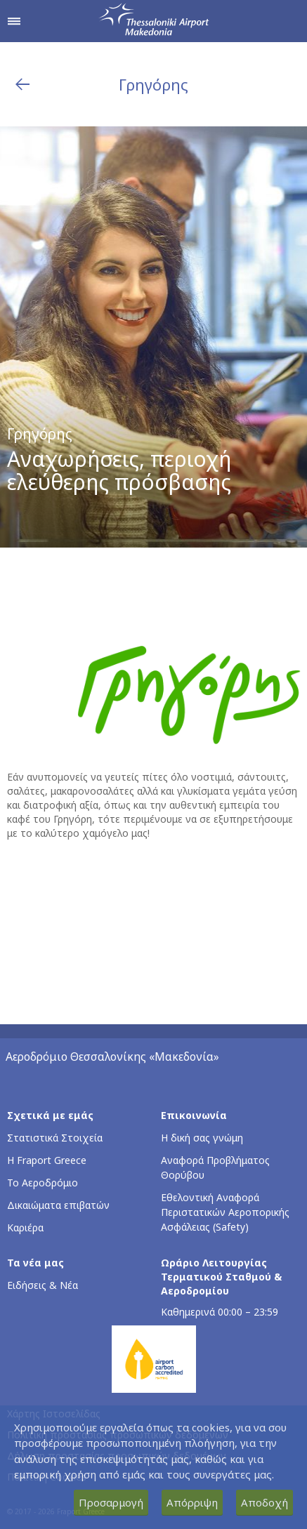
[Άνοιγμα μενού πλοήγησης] (14, 21)
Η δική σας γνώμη (202, 1137)
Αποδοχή (264, 1502)
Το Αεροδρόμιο (42, 1182)
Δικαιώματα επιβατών (58, 1205)
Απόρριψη (192, 1502)
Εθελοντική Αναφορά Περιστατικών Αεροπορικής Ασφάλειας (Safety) (225, 1212)
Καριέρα (25, 1227)
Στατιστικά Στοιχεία (55, 1137)
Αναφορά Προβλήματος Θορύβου (215, 1167)
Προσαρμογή (111, 1502)
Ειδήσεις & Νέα (42, 1285)
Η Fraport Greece (46, 1160)
